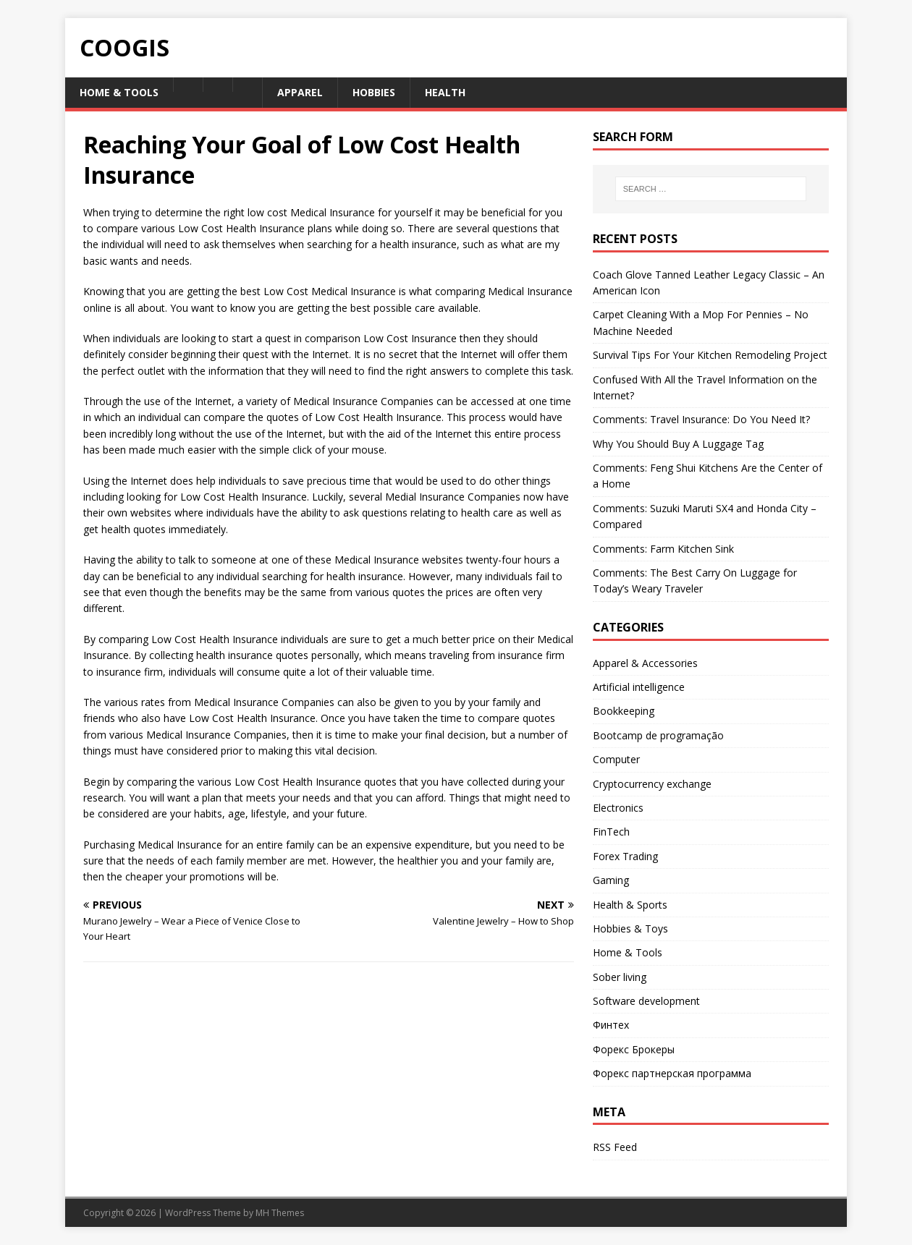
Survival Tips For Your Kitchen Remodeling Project (710, 355)
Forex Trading (625, 856)
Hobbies (373, 92)
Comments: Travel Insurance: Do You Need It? (701, 419)
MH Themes (280, 1213)
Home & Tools (119, 92)
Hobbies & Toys (630, 928)
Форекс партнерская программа (672, 1073)
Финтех (611, 1025)
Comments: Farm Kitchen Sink (663, 549)
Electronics (618, 808)
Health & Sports (630, 905)
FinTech (611, 831)
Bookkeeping (623, 711)
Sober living (619, 977)
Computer (616, 759)
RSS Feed (615, 1147)
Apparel (300, 92)
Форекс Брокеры (634, 1049)
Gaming (611, 880)
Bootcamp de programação (658, 735)
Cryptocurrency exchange (652, 784)
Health (445, 92)
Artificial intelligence (639, 687)
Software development (646, 1001)
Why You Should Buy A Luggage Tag (678, 444)
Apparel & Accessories (645, 663)
